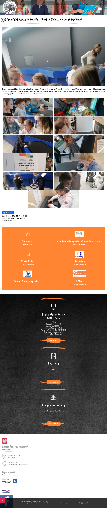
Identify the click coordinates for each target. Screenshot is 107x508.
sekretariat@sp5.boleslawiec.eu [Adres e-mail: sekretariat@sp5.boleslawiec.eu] (18, 464)
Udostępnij (7, 213)
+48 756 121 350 (102, 2)
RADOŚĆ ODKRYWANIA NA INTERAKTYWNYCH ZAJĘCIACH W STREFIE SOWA (42, 19)
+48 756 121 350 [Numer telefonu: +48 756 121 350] (13, 462)
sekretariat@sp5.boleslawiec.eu (96, 2)
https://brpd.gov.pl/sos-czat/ (53, 334)
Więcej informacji (53, 340)
